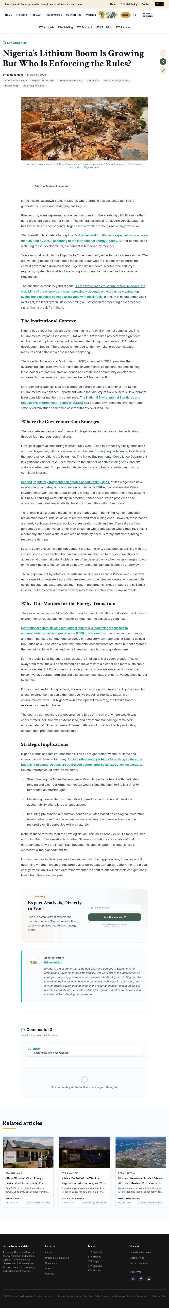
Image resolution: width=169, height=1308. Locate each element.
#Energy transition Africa (70, 80)
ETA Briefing (65, 27)
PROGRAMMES (54, 15)
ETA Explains (104, 27)
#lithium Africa (11, 86)
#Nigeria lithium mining (42, 80)
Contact (146, 4)
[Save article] (163, 53)
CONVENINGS (74, 15)
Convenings (51, 1263)
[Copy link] (163, 70)
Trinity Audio (52, 186)
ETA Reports (123, 27)
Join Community (115, 917)
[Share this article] (163, 61)
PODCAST (36, 15)
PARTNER (90, 15)
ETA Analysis (46, 27)
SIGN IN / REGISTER (148, 14)
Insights (49, 1252)
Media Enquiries (139, 1263)
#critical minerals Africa (16, 80)
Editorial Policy (129, 4)
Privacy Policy (159, 1296)
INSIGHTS (21, 15)
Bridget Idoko (15, 74)
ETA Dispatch (85, 27)
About (113, 4)
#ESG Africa (93, 80)
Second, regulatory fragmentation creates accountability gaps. (65, 482)
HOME (8, 15)
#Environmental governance (117, 80)
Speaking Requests (140, 1252)
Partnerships (137, 1257)
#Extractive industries (33, 86)
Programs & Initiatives (57, 1257)
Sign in (36, 1048)
